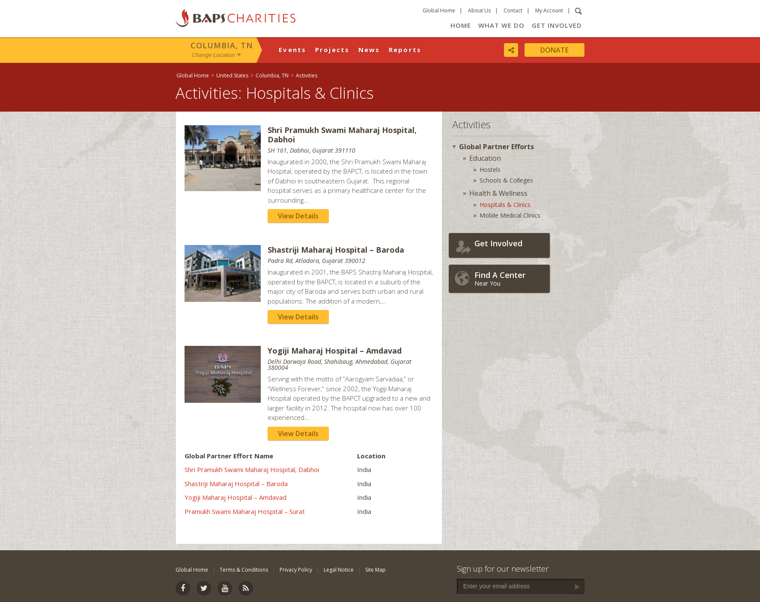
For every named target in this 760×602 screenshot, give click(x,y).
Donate (554, 50)
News (369, 49)
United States (232, 75)
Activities (306, 75)
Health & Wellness (498, 193)
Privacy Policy (296, 569)
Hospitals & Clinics (505, 205)
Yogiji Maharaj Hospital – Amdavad (235, 497)
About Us (479, 10)
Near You (509, 278)
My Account (549, 10)
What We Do (501, 25)
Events (293, 49)
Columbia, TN (222, 45)
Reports (405, 49)
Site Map (375, 569)
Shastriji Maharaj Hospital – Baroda (236, 483)
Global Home (439, 10)
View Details (298, 216)
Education (485, 158)
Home (460, 25)
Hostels (490, 169)
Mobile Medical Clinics (510, 215)
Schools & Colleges (506, 180)
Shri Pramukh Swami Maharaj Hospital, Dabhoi (252, 469)
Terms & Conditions (244, 569)
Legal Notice (339, 569)
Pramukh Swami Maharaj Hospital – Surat (245, 511)
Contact (513, 10)
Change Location (213, 55)
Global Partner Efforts (496, 146)
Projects (332, 49)
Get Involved (557, 25)
